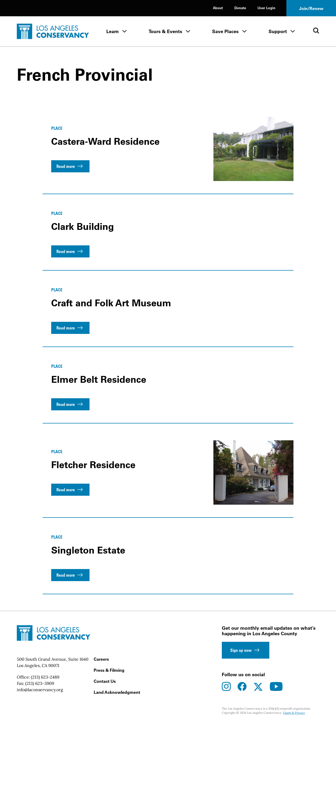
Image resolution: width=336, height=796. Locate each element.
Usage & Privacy (294, 783)
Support (278, 31)
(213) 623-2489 (45, 748)
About (218, 8)
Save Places (225, 31)
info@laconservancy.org (40, 760)
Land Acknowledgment (117, 763)
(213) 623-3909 (39, 754)
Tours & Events (165, 31)
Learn (112, 31)
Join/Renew (311, 8)
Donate (240, 8)
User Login (266, 8)
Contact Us (105, 752)
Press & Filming (109, 741)
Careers (101, 730)
